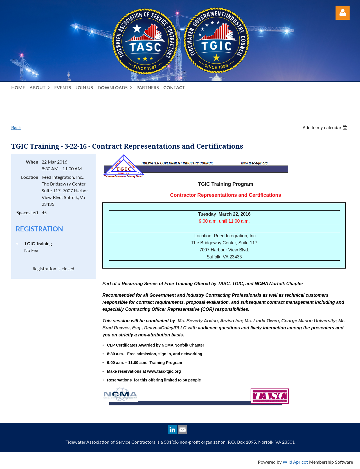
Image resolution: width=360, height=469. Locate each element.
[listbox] (326, 127)
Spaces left (27, 212)
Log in (343, 13)
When (32, 161)
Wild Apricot (295, 461)
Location (29, 177)
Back (16, 127)
